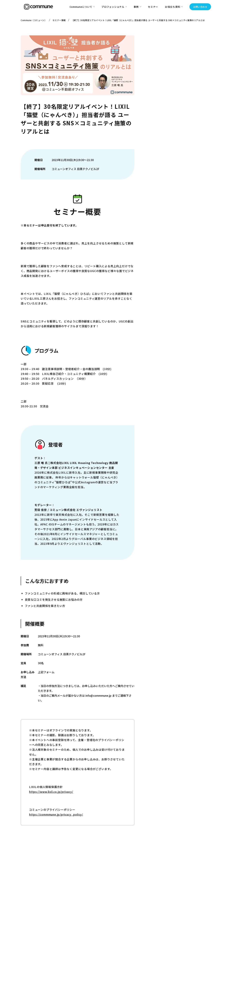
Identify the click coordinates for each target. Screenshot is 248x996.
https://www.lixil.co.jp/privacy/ (51, 792)
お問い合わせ (200, 6)
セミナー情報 (59, 20)
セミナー (153, 6)
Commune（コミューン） (33, 20)
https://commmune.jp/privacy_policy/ (56, 814)
